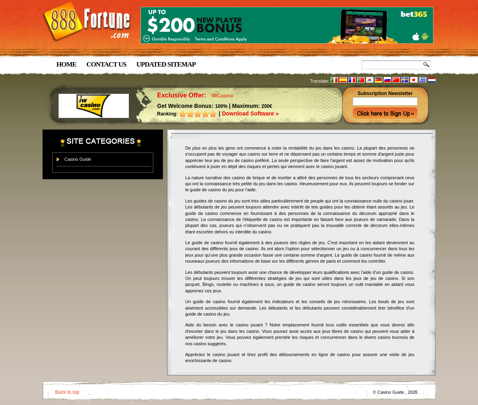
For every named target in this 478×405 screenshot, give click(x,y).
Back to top (67, 392)
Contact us (106, 64)
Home (67, 64)
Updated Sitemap (166, 64)
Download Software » (250, 113)
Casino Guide (78, 159)
